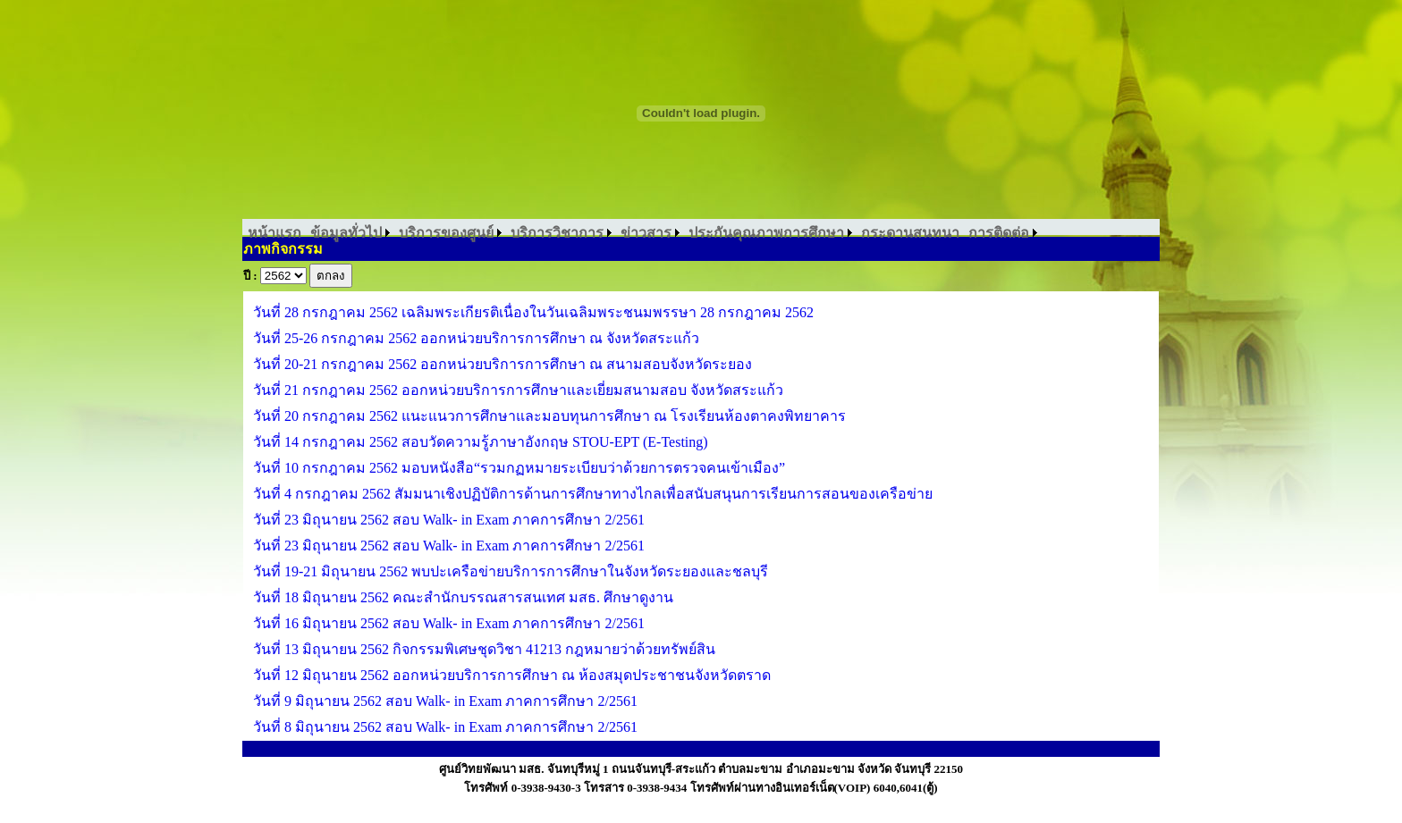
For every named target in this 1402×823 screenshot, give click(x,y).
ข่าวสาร (646, 232)
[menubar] (642, 233)
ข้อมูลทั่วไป (346, 232)
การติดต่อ (998, 232)
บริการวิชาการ (557, 232)
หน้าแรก (274, 232)
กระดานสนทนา (910, 232)
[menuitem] (274, 233)
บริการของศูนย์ (446, 232)
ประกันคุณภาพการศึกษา (766, 232)
